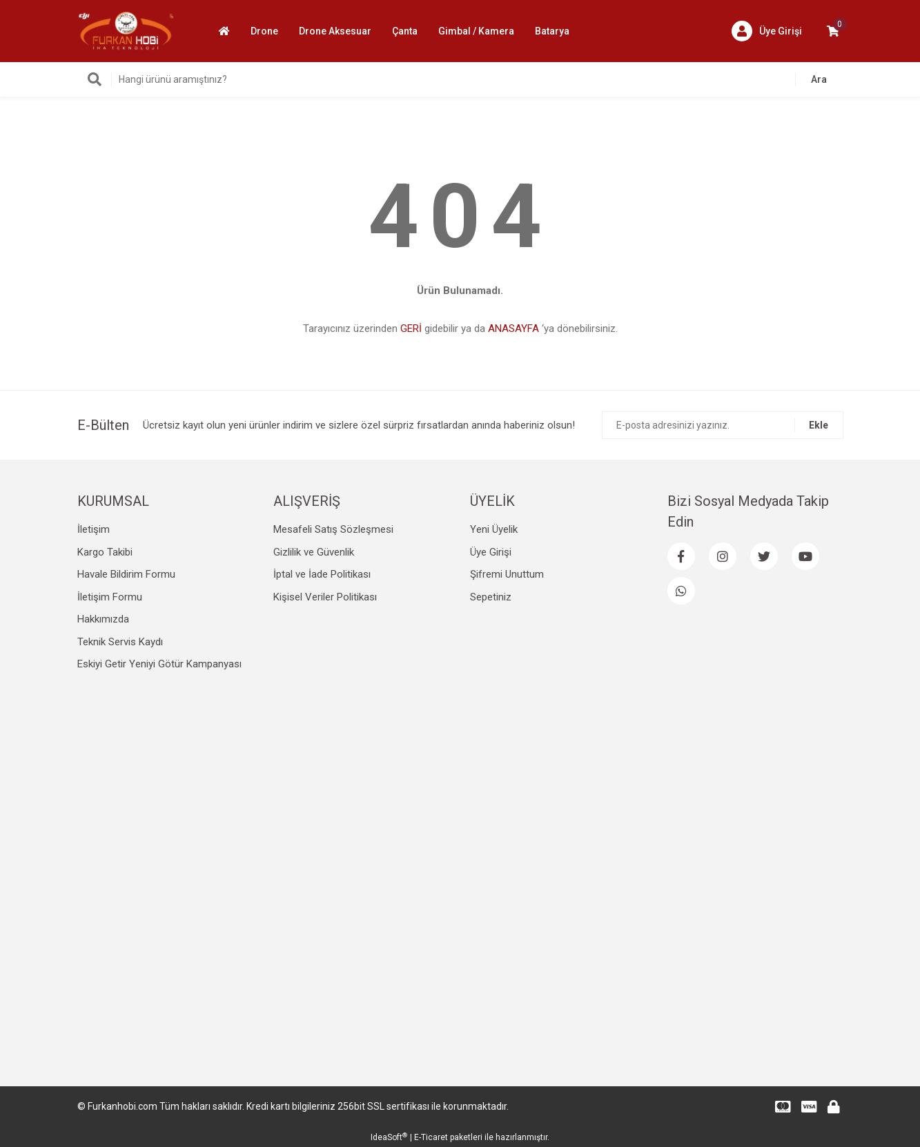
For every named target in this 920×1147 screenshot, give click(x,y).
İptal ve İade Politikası (322, 574)
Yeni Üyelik (494, 529)
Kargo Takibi (105, 552)
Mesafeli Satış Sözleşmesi (333, 529)
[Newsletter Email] (723, 425)
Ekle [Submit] (818, 425)
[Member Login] (767, 31)
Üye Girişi (490, 552)
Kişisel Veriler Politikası (325, 597)
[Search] (460, 79)
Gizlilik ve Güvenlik (313, 552)
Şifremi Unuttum (507, 574)
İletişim (93, 529)
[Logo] (126, 30)
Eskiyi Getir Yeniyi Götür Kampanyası (159, 664)
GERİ (411, 328)
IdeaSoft (389, 1137)
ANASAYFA (513, 328)
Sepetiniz (490, 597)
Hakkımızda (103, 619)
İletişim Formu (109, 597)
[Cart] (833, 31)
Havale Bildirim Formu (126, 574)
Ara (819, 79)
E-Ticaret (431, 1137)
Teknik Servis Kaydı (120, 642)
